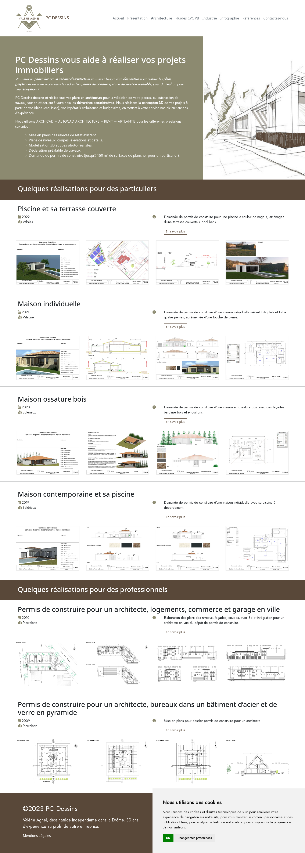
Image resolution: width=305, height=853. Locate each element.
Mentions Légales (37, 835)
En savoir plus (175, 231)
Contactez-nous (275, 18)
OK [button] (168, 838)
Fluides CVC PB (187, 18)
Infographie (229, 18)
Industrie (209, 18)
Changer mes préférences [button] (195, 838)
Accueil (118, 18)
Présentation (137, 18)
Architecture (161, 18)
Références (251, 18)
